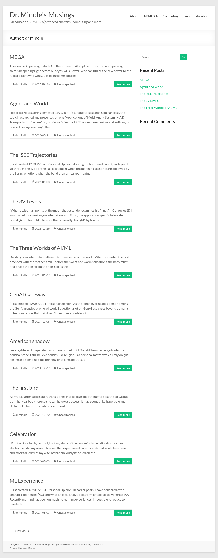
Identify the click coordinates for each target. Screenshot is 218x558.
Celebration (23, 434)
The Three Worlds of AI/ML (40, 248)
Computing (170, 16)
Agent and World (29, 103)
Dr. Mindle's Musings (42, 14)
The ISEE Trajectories (33, 155)
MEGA (17, 57)
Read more (123, 84)
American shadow (30, 341)
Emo (186, 16)
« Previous (22, 531)
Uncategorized (66, 84)
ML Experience (26, 480)
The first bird (24, 387)
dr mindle (21, 84)
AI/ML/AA (151, 16)
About (134, 16)
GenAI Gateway (27, 294)
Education (201, 16)
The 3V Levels (25, 201)
